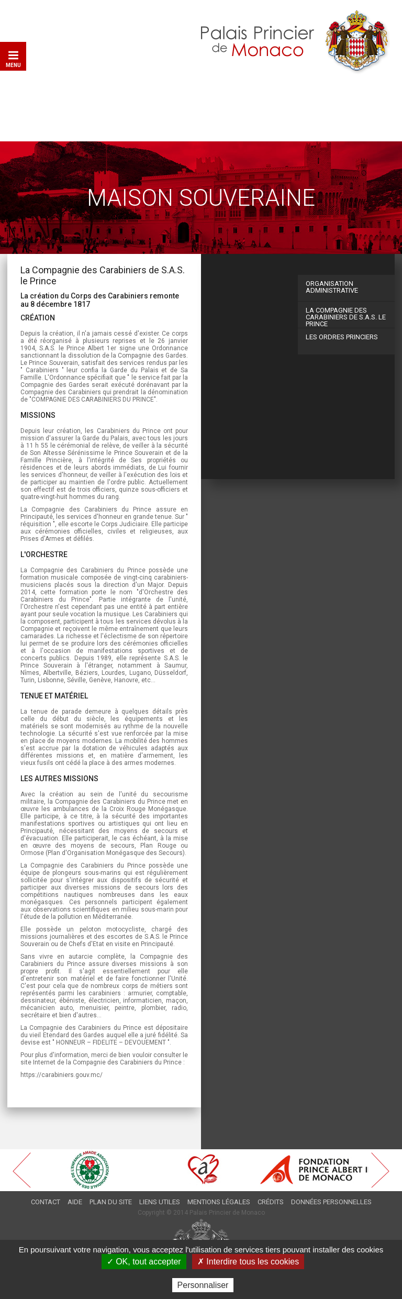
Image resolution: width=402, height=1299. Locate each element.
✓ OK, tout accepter (144, 1261)
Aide (75, 1202)
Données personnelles (331, 1202)
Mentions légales (218, 1202)
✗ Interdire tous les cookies (248, 1261)
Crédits (271, 1202)
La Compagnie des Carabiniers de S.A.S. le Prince (346, 317)
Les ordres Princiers (342, 337)
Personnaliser (203, 1285)
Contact (45, 1202)
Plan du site (111, 1202)
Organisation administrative (332, 287)
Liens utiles (159, 1202)
